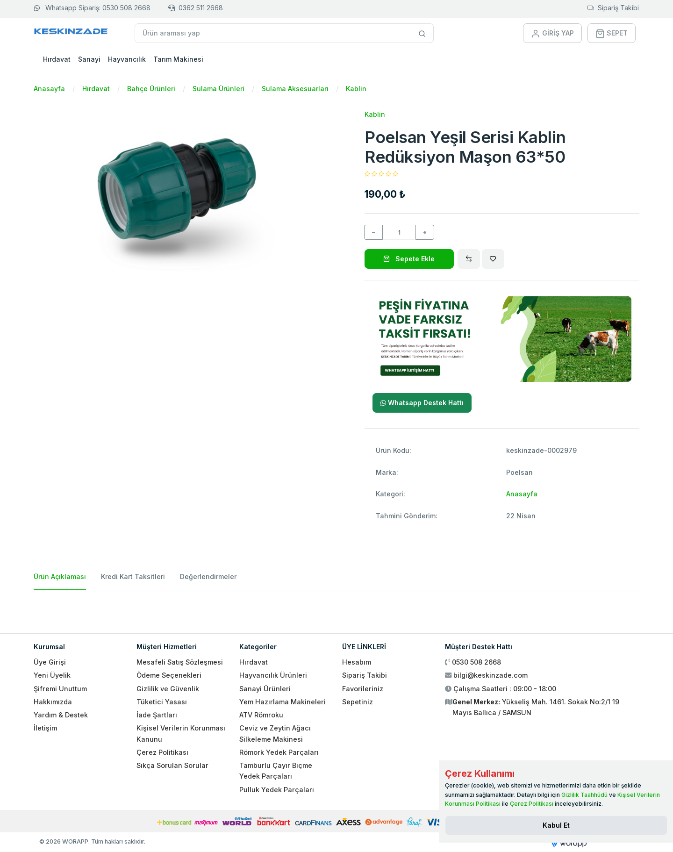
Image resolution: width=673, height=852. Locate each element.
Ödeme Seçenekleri (168, 675)
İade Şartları (156, 715)
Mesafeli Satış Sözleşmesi (179, 662)
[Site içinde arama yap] (422, 33)
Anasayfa (49, 89)
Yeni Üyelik (52, 675)
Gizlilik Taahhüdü (584, 794)
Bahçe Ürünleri (151, 89)
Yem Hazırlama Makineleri (282, 702)
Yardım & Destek (61, 715)
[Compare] (469, 259)
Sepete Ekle (409, 259)
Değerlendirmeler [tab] (208, 576)
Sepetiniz (357, 702)
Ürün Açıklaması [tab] (60, 576)
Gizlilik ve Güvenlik (167, 689)
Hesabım (356, 662)
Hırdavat (57, 59)
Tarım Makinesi (178, 59)
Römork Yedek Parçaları (279, 752)
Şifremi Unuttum (60, 689)
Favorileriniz (362, 689)
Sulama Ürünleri (218, 89)
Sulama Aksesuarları (295, 89)
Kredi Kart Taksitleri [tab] (133, 576)
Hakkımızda (53, 702)
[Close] (556, 825)
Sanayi (89, 59)
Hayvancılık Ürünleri (273, 675)
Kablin (356, 89)
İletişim (45, 728)
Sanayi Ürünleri (265, 689)
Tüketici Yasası (161, 702)
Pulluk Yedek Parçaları (276, 790)
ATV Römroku (261, 715)
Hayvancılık (127, 59)
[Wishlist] (493, 259)
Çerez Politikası (162, 752)
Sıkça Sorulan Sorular (172, 765)
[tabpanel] (336, 608)
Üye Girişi (50, 662)
